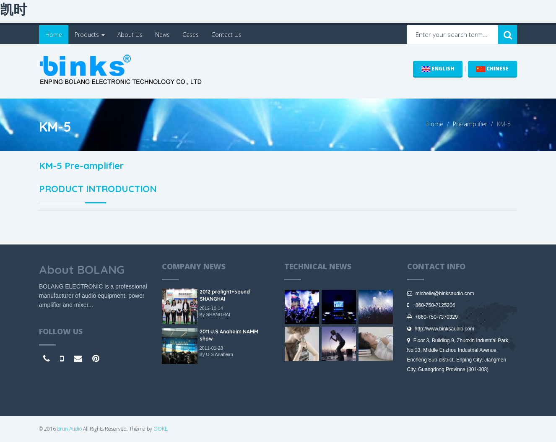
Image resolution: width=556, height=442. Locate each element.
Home (53, 35)
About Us (130, 35)
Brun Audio (69, 428)
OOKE (160, 428)
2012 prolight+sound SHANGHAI (225, 295)
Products (90, 35)
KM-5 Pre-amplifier (81, 166)
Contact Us (226, 35)
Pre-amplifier (470, 124)
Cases (190, 35)
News (162, 35)
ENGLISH (437, 68)
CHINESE (492, 68)
